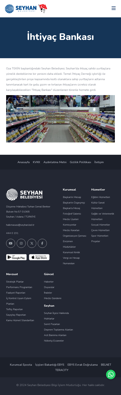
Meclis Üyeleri (70, 219)
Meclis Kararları (71, 230)
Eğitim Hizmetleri (100, 197)
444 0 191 (12, 233)
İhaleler (48, 293)
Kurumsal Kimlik (71, 252)
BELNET (106, 365)
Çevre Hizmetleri (100, 230)
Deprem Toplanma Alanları (58, 329)
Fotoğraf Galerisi (72, 213)
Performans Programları (19, 287)
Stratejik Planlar (15, 281)
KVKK (36, 162)
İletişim (99, 162)
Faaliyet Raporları (15, 293)
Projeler (95, 241)
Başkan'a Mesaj (71, 208)
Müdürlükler (69, 247)
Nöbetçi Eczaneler (54, 340)
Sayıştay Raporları (16, 315)
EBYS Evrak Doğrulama (83, 365)
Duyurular (49, 287)
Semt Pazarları (52, 324)
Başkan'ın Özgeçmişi (74, 202)
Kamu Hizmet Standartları (20, 320)
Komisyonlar (69, 225)
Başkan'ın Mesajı (72, 197)
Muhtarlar (49, 318)
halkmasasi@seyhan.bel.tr (20, 225)
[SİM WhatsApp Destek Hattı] (110, 374)
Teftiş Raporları (14, 309)
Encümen (68, 241)
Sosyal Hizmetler (100, 225)
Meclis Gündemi (52, 298)
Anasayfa (23, 162)
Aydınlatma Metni (54, 162)
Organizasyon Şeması (74, 236)
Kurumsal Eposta (21, 365)
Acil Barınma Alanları (55, 335)
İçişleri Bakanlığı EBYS (49, 365)
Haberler (49, 281)
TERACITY (61, 370)
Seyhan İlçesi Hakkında (56, 313)
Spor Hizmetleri (99, 236)
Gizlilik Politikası (80, 162)
